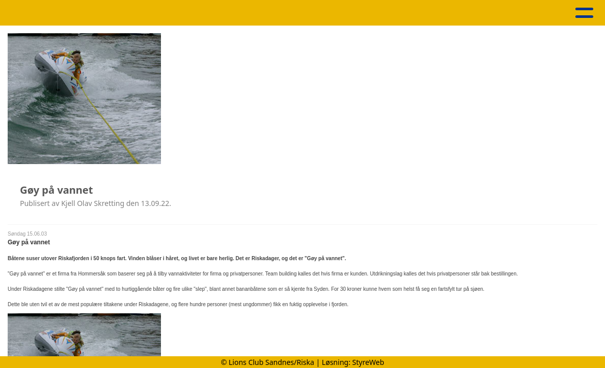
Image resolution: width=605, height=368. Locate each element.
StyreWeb (368, 362)
